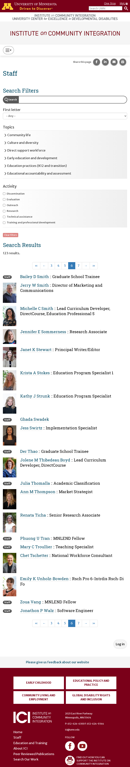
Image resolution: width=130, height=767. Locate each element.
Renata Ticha (33, 515)
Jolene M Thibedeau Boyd (45, 460)
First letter (12, 110)
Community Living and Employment (38, 697)
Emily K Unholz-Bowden (44, 578)
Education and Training (30, 743)
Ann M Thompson (37, 491)
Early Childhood (38, 682)
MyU (124, 3)
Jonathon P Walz (37, 610)
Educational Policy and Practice (91, 683)
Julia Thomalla (35, 483)
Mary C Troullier (36, 546)
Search (12, 99)
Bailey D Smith (34, 276)
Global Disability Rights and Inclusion (91, 697)
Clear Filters (10, 235)
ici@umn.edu (72, 729)
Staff (17, 737)
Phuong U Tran (35, 538)
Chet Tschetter (34, 555)
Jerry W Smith (34, 285)
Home (17, 732)
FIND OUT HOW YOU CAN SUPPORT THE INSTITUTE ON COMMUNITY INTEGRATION (87, 760)
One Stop (110, 3)
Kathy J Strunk (35, 396)
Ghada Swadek (34, 419)
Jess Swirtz (31, 428)
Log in (120, 644)
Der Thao (29, 451)
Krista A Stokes (35, 372)
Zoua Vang (30, 602)
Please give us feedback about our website (57, 662)
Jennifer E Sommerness (43, 331)
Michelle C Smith (36, 308)
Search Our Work (25, 759)
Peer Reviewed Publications (33, 754)
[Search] (125, 8)
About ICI (20, 748)
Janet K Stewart (35, 349)
